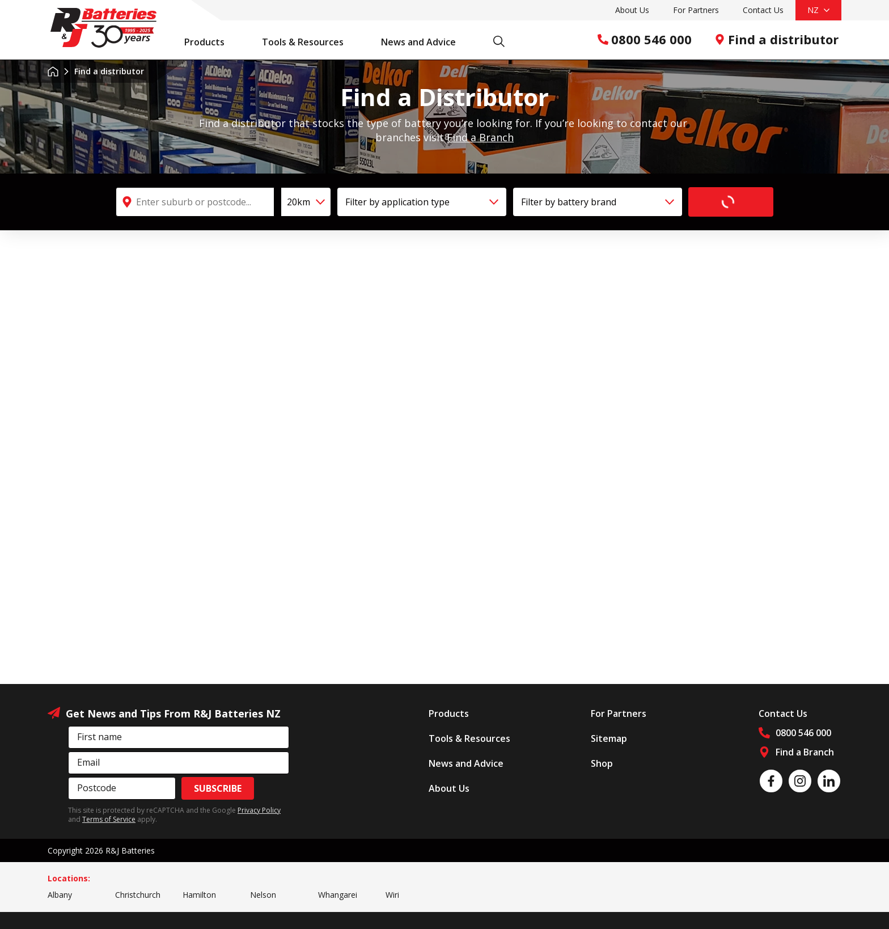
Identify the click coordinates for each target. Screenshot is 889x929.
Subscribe (218, 788)
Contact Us (763, 10)
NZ (818, 10)
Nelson (263, 894)
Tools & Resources (308, 42)
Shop (602, 763)
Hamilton (199, 894)
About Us (632, 10)
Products (210, 42)
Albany (60, 894)
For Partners (696, 10)
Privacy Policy (259, 810)
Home (53, 71)
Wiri (392, 894)
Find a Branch (480, 137)
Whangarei (337, 894)
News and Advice (424, 42)
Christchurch (137, 894)
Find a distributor (776, 39)
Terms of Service (109, 819)
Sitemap (609, 738)
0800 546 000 (645, 39)
